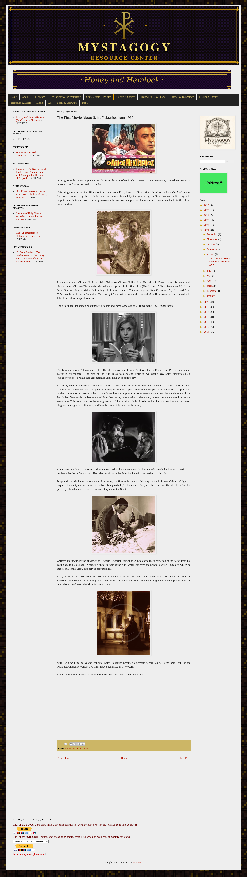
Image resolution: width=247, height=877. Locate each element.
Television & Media (21, 102)
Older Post (184, 758)
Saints (86, 748)
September (212, 249)
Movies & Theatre (208, 96)
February (212, 291)
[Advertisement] (123, 787)
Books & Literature (67, 102)
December (212, 234)
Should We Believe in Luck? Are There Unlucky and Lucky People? (31, 194)
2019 (207, 307)
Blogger (137, 862)
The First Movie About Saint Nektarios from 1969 (218, 261)
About (25, 96)
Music (39, 102)
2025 (207, 210)
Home (13, 96)
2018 (207, 312)
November (212, 239)
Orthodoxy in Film (74, 748)
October (211, 244)
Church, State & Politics (98, 96)
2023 (207, 220)
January (211, 295)
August (211, 254)
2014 (207, 331)
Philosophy (39, 96)
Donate (85, 102)
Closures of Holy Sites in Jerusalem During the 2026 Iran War (29, 216)
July (209, 271)
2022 (207, 225)
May (209, 276)
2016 (207, 322)
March (210, 285)
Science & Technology (182, 96)
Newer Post (63, 758)
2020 (207, 302)
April (210, 280)
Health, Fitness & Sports (152, 96)
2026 (207, 205)
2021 (207, 230)
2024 (207, 215)
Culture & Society (125, 96)
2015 (207, 326)
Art (49, 102)
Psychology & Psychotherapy (66, 96)
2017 (207, 316)
